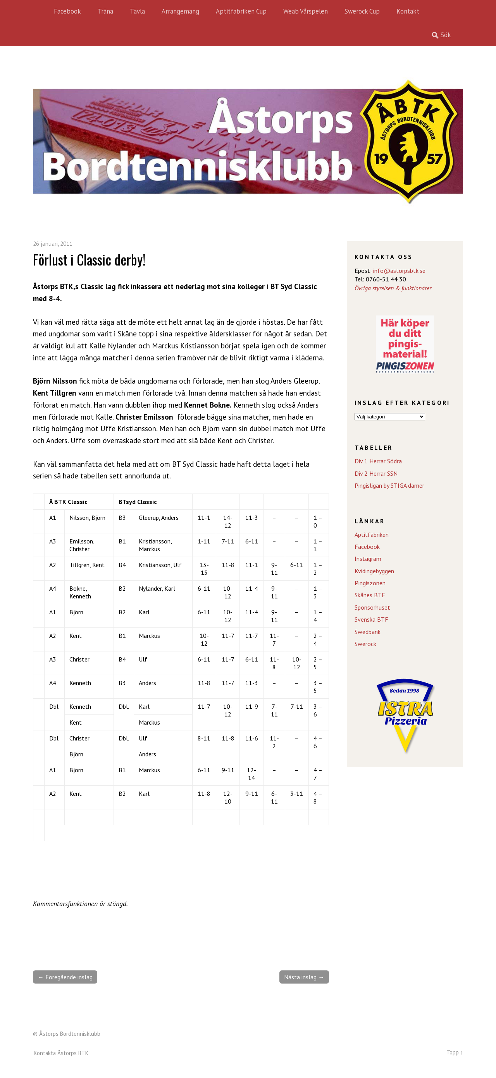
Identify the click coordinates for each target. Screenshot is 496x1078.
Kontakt (407, 11)
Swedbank (368, 632)
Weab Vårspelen (305, 11)
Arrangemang (180, 11)
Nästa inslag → (304, 977)
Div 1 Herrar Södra (378, 461)
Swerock (365, 644)
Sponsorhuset (372, 607)
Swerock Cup (362, 11)
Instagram (368, 558)
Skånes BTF (370, 595)
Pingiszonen (370, 583)
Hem (40, 11)
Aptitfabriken (372, 534)
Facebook (67, 11)
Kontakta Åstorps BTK (61, 1053)
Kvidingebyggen (374, 571)
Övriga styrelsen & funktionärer (393, 288)
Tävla (137, 11)
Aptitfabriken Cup (241, 11)
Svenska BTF (371, 619)
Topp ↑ (454, 1052)
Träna (105, 11)
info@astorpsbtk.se (399, 270)
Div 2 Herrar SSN (376, 473)
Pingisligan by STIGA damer (389, 485)
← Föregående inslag (65, 977)
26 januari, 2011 (52, 243)
